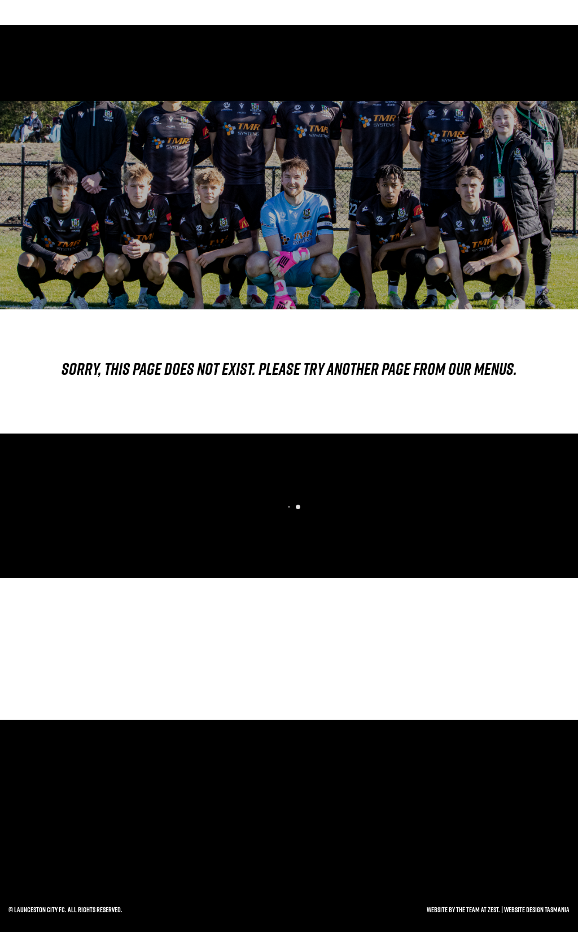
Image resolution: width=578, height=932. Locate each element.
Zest (493, 909)
